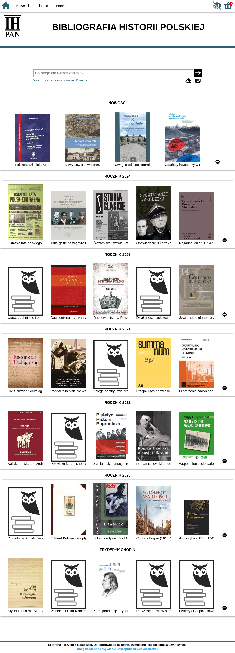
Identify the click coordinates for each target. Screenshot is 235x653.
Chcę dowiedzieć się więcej (96, 649)
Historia (42, 6)
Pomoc (61, 6)
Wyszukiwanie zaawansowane (53, 80)
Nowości (22, 6)
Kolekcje (81, 80)
